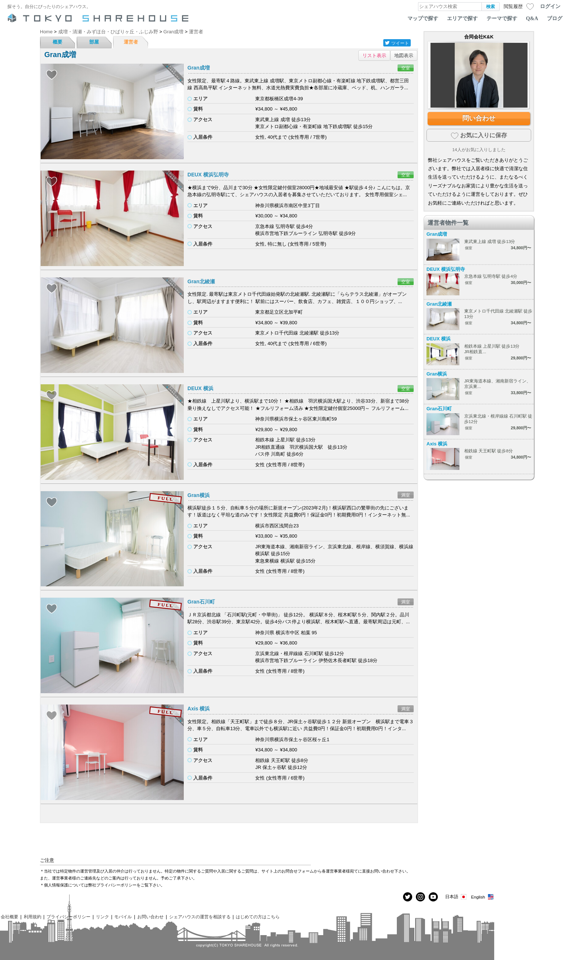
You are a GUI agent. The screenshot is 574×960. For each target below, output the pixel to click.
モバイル (123, 916)
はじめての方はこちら (258, 916)
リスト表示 (374, 55)
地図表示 (403, 55)
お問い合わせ (150, 916)
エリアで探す (462, 18)
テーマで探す (502, 18)
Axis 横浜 (198, 708)
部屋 (94, 42)
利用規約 (32, 916)
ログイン (550, 6)
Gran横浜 (198, 495)
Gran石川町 (201, 602)
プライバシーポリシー (68, 916)
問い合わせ (478, 118)
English (482, 897)
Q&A (532, 18)
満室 (405, 495)
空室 (405, 68)
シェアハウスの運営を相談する (200, 916)
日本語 (456, 897)
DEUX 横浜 (200, 388)
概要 (57, 42)
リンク (102, 916)
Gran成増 (198, 68)
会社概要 (9, 916)
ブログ (554, 18)
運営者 (131, 42)
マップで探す (422, 18)
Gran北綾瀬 (201, 281)
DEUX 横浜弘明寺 (208, 175)
